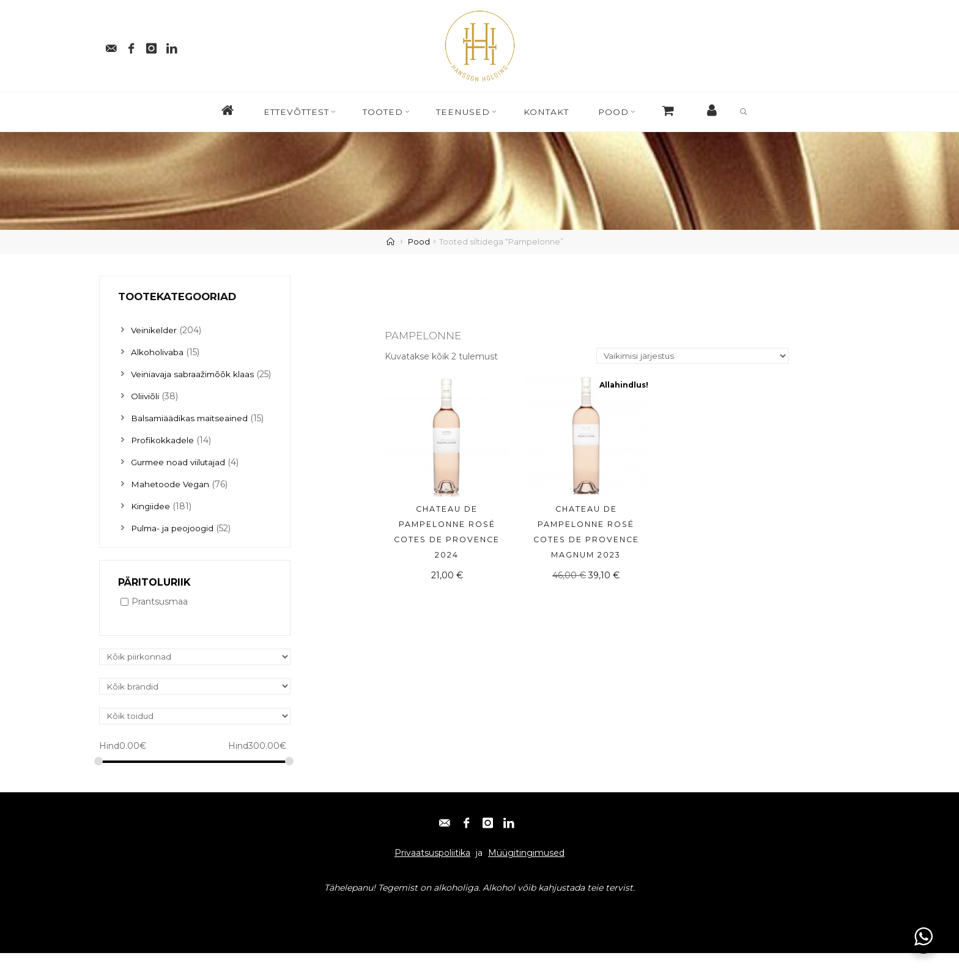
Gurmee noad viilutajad (180, 479)
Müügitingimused (526, 871)
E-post (118, 930)
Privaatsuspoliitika (432, 871)
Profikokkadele (163, 457)
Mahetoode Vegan (171, 501)
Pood (419, 241)
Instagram (209, 930)
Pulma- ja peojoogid (174, 545)
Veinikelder (154, 330)
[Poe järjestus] (689, 357)
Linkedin (258, 930)
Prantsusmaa (159, 619)
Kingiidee (151, 523)
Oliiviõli (145, 413)
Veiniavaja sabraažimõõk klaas (193, 374)
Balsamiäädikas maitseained (191, 435)
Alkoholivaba (157, 352)
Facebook (160, 930)
